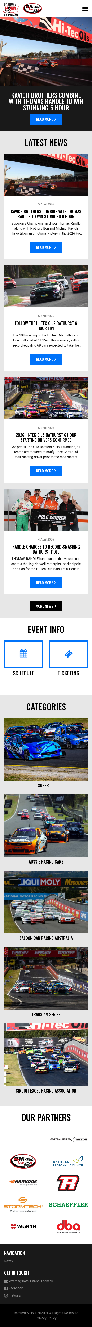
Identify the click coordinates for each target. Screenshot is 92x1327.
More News (46, 606)
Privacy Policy (46, 1318)
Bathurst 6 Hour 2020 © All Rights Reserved (46, 1313)
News (8, 1261)
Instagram (13, 1295)
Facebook (13, 1288)
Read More (46, 119)
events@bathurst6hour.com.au (28, 1281)
